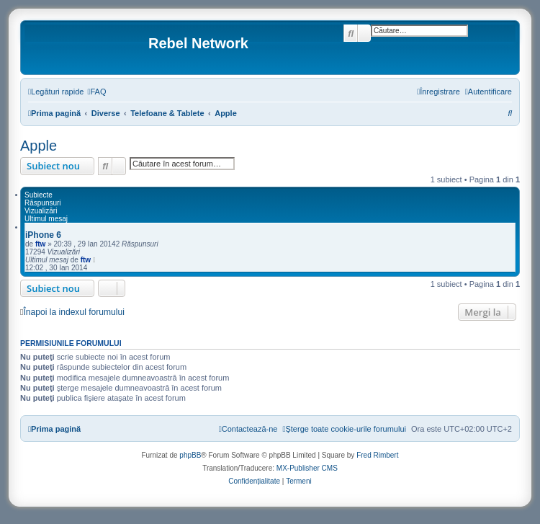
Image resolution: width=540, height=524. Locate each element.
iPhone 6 (43, 235)
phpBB (190, 455)
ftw (40, 244)
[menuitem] (96, 91)
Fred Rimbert (377, 455)
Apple (38, 146)
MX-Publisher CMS (307, 468)
